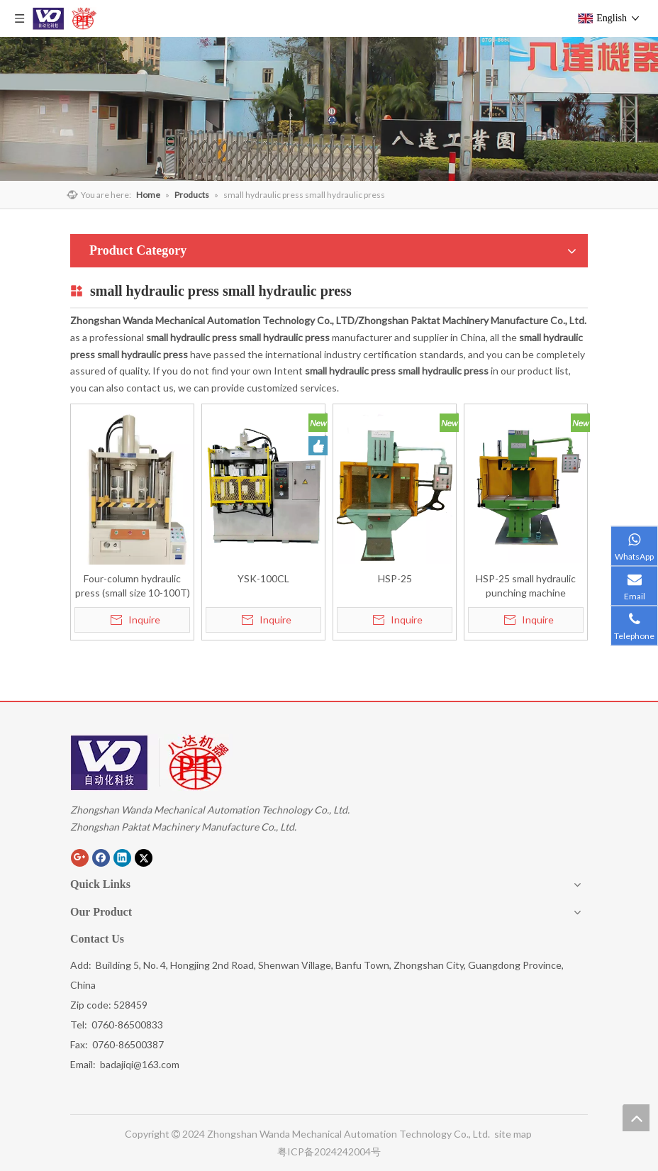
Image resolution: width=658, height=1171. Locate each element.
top (636, 1117)
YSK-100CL (263, 578)
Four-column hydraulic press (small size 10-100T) (132, 585)
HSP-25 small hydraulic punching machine (526, 585)
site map (514, 1134)
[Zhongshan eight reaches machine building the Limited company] (151, 762)
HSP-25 (395, 578)
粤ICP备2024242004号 (329, 1151)
